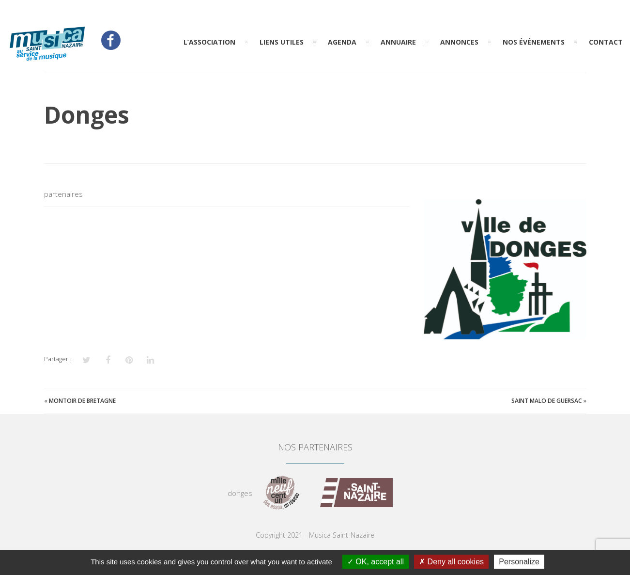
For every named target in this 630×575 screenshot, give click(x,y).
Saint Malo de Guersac (546, 401)
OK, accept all (375, 562)
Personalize (519, 562)
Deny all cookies (451, 562)
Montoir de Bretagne (82, 401)
